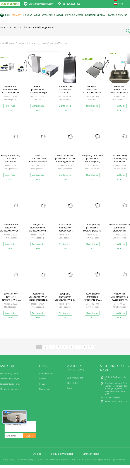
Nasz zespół (44, 389)
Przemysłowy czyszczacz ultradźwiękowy (18, 373)
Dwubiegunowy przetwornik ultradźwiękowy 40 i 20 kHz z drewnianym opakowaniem (92, 230)
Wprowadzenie (46, 373)
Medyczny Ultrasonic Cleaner (13, 389)
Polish (120, 3)
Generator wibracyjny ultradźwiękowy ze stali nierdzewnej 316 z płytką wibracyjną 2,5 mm (92, 94)
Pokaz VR (27, 15)
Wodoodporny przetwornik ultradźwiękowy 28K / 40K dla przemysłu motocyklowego (10, 230)
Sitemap (37, 454)
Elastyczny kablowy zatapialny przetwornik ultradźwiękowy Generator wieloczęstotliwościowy (11, 163)
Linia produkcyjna (75, 377)
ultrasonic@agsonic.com (41, 3)
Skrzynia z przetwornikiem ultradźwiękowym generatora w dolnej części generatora (38, 230)
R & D (69, 388)
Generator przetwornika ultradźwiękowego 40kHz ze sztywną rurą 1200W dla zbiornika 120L (38, 94)
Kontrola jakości (74, 15)
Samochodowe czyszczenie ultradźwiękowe (20, 378)
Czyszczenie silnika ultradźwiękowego (17, 383)
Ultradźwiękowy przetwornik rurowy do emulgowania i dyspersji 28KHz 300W (65, 161)
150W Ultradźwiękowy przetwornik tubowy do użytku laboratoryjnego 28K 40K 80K (38, 163)
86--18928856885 (71, 3)
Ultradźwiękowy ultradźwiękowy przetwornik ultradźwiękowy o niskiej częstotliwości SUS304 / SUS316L (119, 163)
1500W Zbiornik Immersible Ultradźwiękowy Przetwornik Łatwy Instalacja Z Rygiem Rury (92, 301)
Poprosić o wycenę (117, 15)
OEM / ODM (72, 383)
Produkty (16, 15)
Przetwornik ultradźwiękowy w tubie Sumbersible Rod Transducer (38, 298)
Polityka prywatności (62, 454)
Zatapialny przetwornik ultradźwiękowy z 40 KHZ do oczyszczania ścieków (65, 299)
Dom (5, 15)
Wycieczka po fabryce (52, 15)
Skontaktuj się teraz (11, 106)
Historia (42, 378)
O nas (37, 15)
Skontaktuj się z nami (95, 15)
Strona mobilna (91, 454)
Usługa (42, 383)
